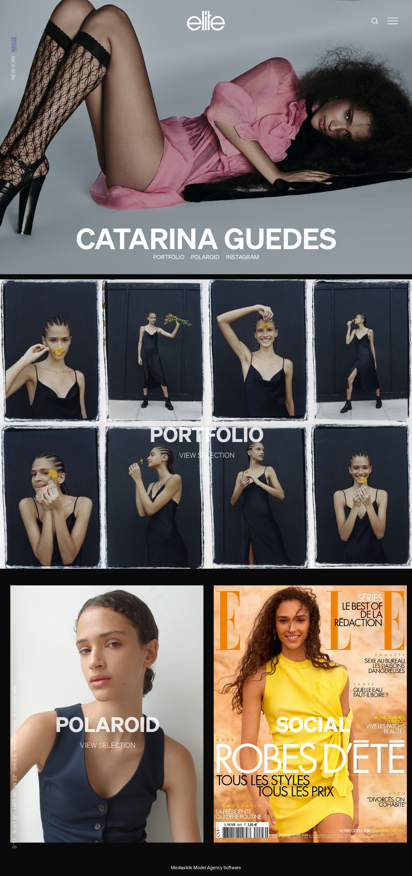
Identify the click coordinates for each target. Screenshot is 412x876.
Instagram (242, 257)
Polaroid (205, 257)
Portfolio (168, 257)
